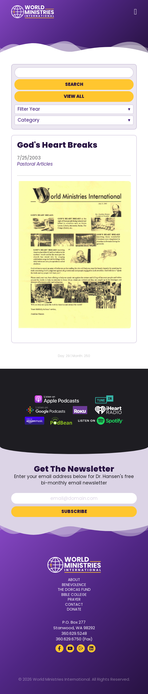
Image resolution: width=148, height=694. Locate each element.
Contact (74, 605)
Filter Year (29, 109)
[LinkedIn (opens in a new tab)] (91, 648)
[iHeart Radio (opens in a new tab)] (108, 410)
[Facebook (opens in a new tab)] (59, 648)
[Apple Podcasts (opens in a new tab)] (57, 399)
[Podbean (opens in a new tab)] (61, 421)
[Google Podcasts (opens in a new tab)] (45, 410)
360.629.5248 (74, 633)
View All (74, 96)
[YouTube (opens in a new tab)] (70, 648)
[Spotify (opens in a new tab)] (100, 421)
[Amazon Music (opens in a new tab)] (35, 421)
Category (28, 120)
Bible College (74, 595)
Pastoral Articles (35, 164)
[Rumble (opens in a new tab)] (81, 648)
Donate (74, 609)
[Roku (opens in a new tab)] (80, 410)
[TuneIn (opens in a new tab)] (104, 399)
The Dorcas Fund (74, 590)
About (74, 580)
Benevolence (74, 585)
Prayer (74, 599)
